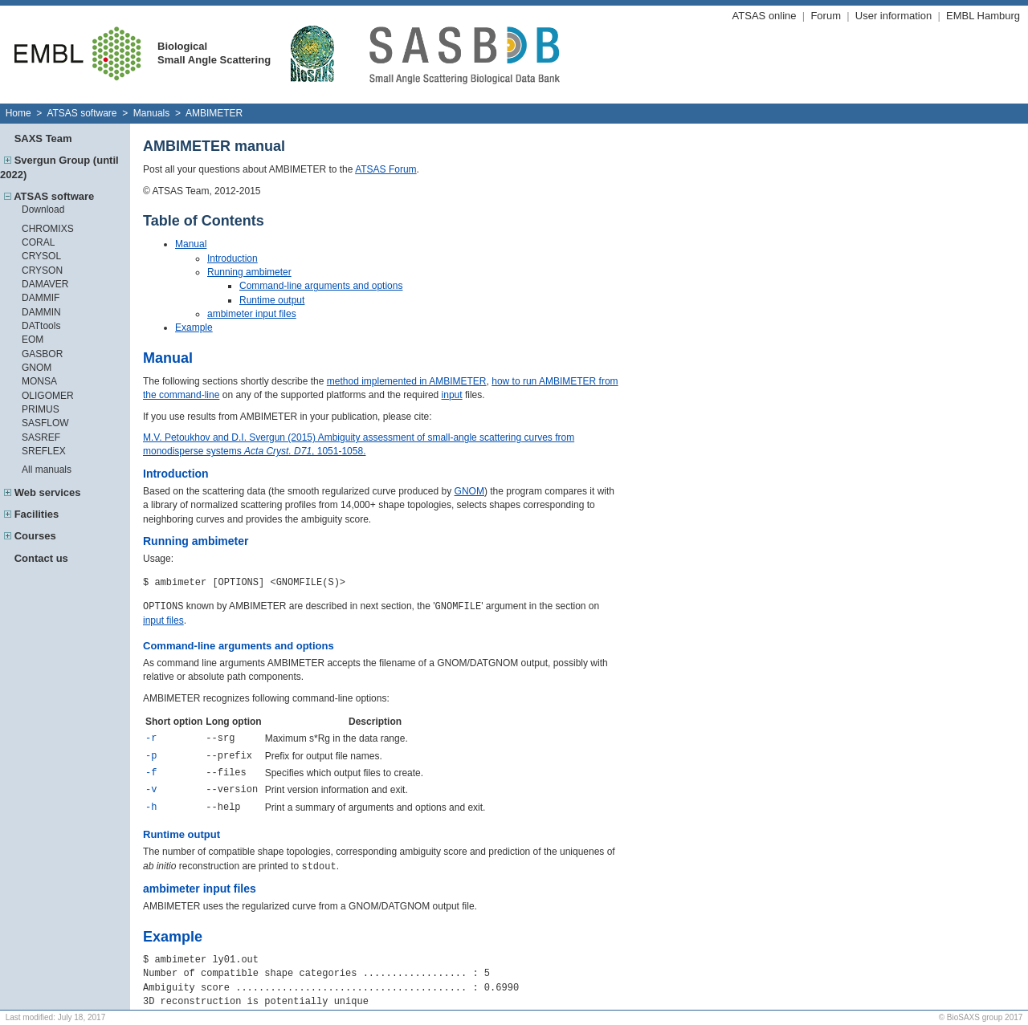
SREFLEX (44, 451)
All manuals (46, 469)
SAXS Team (43, 138)
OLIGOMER (48, 395)
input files (163, 620)
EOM (32, 339)
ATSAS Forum (385, 169)
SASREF (41, 437)
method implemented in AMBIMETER (407, 381)
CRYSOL (41, 256)
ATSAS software (81, 113)
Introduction (232, 258)
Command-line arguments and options (320, 285)
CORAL (38, 242)
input (452, 395)
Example (194, 327)
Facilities (36, 514)
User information (893, 16)
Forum (825, 16)
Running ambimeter (249, 272)
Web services (47, 492)
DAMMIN (41, 312)
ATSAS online (764, 16)
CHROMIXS (48, 228)
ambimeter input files (251, 313)
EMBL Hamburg (983, 16)
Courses (35, 536)
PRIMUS (40, 409)
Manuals (151, 113)
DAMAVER (45, 284)
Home (18, 113)
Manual (190, 244)
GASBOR (42, 354)
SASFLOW (45, 423)
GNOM (36, 367)
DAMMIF (40, 297)
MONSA (39, 381)
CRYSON (42, 270)
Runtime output (271, 300)
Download (43, 209)
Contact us (41, 558)
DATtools (41, 325)
